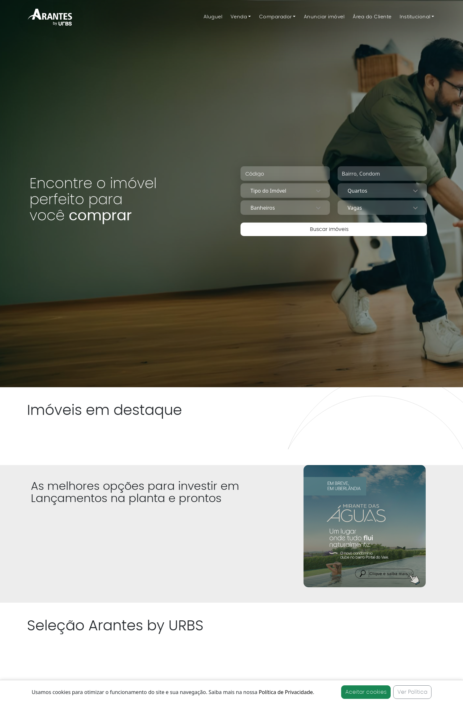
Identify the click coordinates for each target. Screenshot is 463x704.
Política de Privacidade (286, 692)
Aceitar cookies (365, 692)
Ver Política (412, 692)
